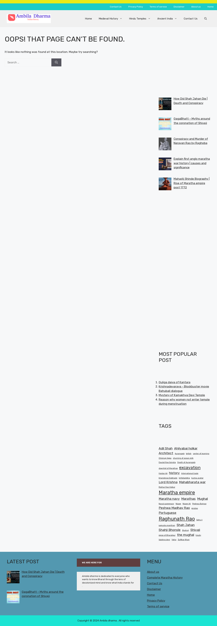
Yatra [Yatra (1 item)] (174, 540)
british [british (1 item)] (188, 454)
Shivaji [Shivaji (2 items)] (195, 530)
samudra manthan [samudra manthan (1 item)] (167, 525)
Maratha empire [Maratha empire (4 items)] (177, 492)
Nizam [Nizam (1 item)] (178, 504)
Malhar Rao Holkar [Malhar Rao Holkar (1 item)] (167, 487)
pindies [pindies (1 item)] (194, 508)
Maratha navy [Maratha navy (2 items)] (169, 499)
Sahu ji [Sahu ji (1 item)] (199, 520)
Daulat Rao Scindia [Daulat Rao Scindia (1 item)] (167, 462)
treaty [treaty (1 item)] (198, 535)
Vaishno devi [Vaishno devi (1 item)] (164, 540)
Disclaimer (179, 6)
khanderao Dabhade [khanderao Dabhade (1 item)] (168, 478)
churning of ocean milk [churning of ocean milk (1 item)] (183, 458)
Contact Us (116, 6)
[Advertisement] (184, 58)
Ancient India (168, 19)
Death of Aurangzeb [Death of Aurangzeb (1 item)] (186, 462)
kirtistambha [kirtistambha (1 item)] (184, 478)
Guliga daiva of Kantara (174, 382)
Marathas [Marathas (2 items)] (188, 499)
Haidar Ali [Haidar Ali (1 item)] (163, 473)
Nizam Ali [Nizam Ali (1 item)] (187, 504)
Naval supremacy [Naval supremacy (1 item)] (166, 504)
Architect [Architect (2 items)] (166, 453)
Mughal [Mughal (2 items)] (202, 499)
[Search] (56, 62)
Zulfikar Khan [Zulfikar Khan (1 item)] (184, 540)
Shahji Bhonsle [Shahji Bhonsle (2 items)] (170, 530)
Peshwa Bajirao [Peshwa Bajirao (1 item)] (199, 504)
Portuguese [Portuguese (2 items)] (167, 513)
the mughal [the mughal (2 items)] (185, 535)
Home (211, 6)
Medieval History (112, 19)
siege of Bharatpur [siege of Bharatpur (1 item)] (167, 535)
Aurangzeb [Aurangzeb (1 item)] (179, 454)
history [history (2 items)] (174, 473)
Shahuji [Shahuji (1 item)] (185, 530)
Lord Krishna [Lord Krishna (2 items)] (168, 482)
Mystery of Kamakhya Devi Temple (182, 395)
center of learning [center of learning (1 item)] (201, 454)
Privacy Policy (135, 6)
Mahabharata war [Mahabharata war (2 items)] (192, 482)
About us (196, 6)
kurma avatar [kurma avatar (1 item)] (197, 478)
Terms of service (158, 6)
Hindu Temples (141, 19)
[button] (205, 19)
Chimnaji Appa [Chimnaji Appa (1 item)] (165, 458)
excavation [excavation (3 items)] (190, 467)
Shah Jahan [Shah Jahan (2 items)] (186, 525)
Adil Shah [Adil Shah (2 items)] (166, 448)
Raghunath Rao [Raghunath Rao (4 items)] (177, 519)
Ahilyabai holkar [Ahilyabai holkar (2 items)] (186, 448)
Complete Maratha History (165, 577)
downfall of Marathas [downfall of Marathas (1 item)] (168, 468)
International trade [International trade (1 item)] (189, 473)
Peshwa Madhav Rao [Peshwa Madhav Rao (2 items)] (174, 508)
